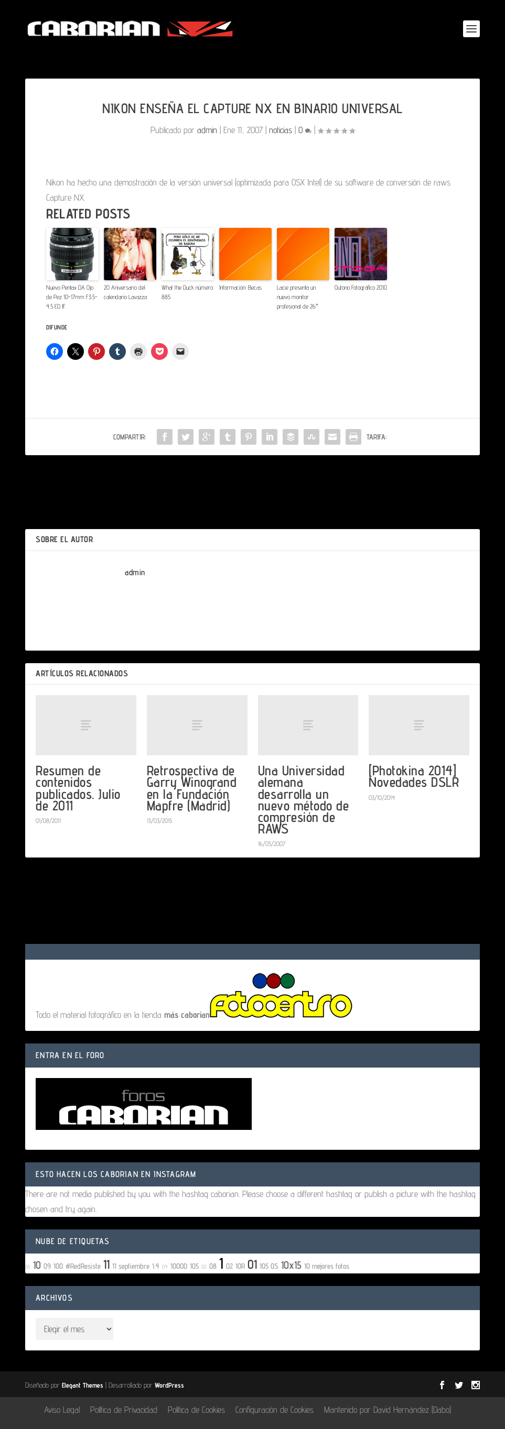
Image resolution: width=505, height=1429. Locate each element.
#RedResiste (83, 1265)
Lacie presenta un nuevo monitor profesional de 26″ (297, 296)
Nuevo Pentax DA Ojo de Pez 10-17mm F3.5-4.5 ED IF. (72, 296)
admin (207, 130)
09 (47, 1265)
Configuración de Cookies (274, 1409)
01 (252, 1264)
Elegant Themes (82, 1385)
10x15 (291, 1265)
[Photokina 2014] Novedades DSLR (414, 776)
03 (204, 1266)
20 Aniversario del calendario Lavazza (125, 292)
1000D (178, 1265)
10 (37, 1265)
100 (58, 1265)
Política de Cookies (196, 1409)
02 (229, 1265)
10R (240, 1265)
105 (194, 1265)
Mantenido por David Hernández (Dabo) (387, 1409)
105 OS (269, 1265)
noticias (280, 130)
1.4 (155, 1265)
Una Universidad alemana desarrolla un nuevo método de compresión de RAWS (303, 799)
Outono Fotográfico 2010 (361, 287)
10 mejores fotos (326, 1265)
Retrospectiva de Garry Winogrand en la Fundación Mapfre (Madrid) (192, 788)
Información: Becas (240, 287)
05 (27, 1266)
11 (106, 1264)
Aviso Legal (62, 1409)
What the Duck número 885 (187, 292)
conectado (115, 916)
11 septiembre (130, 1265)
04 (165, 1266)
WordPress (169, 1385)
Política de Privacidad (123, 1409)
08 (213, 1265)
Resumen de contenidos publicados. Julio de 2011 (78, 788)
